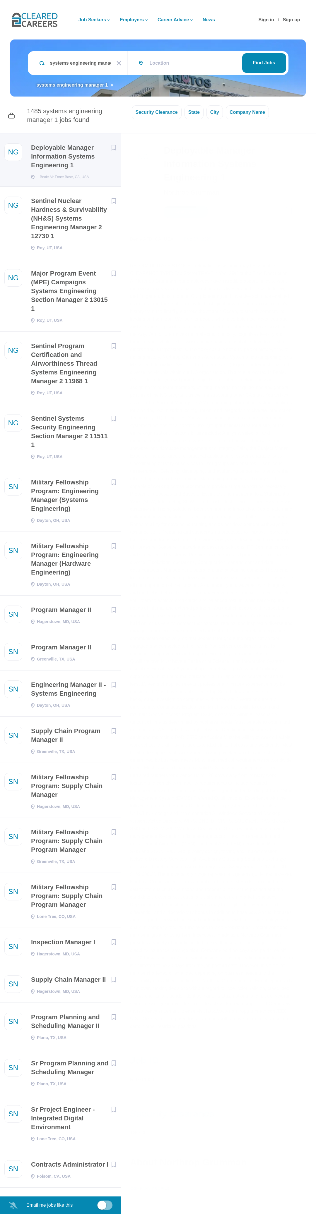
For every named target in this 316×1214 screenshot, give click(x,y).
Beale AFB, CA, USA (152, 239)
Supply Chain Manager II (68, 981)
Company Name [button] (247, 112)
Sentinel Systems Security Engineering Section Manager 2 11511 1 (69, 433)
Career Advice (173, 19)
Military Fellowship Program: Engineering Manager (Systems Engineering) (65, 497)
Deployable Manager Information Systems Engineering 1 (63, 156)
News (209, 19)
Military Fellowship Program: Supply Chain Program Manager (67, 842)
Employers (132, 19)
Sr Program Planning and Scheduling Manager (69, 1069)
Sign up (291, 19)
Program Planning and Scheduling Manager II (65, 1023)
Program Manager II (61, 611)
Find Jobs (264, 62)
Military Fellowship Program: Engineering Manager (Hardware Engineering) (65, 561)
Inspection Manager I (63, 944)
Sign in (266, 19)
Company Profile (150, 1188)
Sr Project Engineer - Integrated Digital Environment (63, 1120)
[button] (303, 212)
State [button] (194, 112)
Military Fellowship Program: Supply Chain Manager (67, 787)
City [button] (214, 112)
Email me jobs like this (49, 1205)
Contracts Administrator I (69, 1166)
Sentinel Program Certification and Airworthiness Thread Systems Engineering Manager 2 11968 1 (64, 365)
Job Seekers (92, 19)
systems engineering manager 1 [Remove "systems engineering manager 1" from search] (72, 84)
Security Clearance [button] (157, 112)
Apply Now (185, 211)
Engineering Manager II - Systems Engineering (68, 691)
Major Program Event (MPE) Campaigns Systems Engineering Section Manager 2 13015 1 (69, 292)
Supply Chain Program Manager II (65, 737)
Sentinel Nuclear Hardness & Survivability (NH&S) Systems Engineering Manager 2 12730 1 (69, 220)
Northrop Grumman (191, 192)
